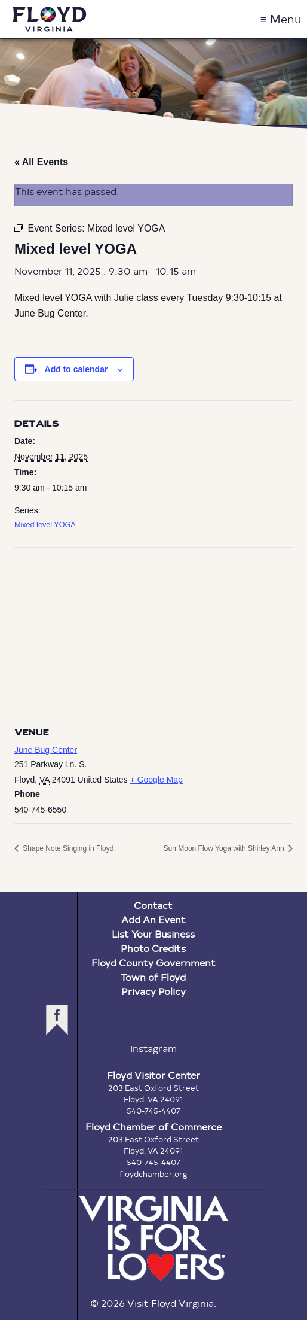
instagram (153, 1048)
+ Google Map (156, 779)
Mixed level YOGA (45, 525)
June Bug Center (45, 750)
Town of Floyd (153, 977)
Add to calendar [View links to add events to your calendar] (76, 369)
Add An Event (153, 919)
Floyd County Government (153, 962)
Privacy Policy (153, 991)
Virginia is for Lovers (153, 1238)
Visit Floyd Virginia (49, 19)
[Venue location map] (153, 634)
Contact (153, 905)
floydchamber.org (153, 1174)
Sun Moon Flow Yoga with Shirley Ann (225, 848)
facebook (57, 1020)
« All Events (41, 162)
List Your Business (153, 934)
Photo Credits (153, 948)
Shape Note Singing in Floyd (67, 848)
